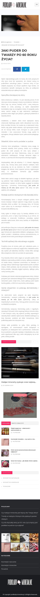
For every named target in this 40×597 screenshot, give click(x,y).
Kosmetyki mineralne (11, 482)
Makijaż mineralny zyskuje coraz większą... (18, 382)
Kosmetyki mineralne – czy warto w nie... (23, 439)
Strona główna (6, 42)
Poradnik (16, 42)
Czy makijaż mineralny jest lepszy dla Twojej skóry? (19, 513)
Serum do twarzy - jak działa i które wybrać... (24, 461)
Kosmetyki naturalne (11, 478)
